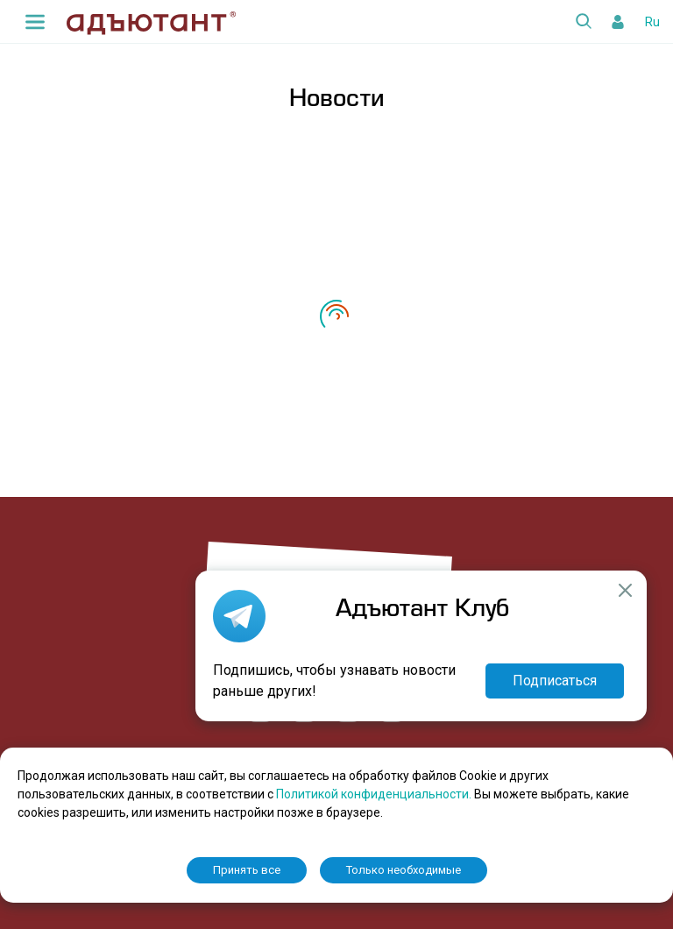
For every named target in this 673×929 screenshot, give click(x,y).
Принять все (246, 869)
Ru (652, 22)
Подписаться (555, 680)
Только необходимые (403, 869)
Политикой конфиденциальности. (375, 794)
